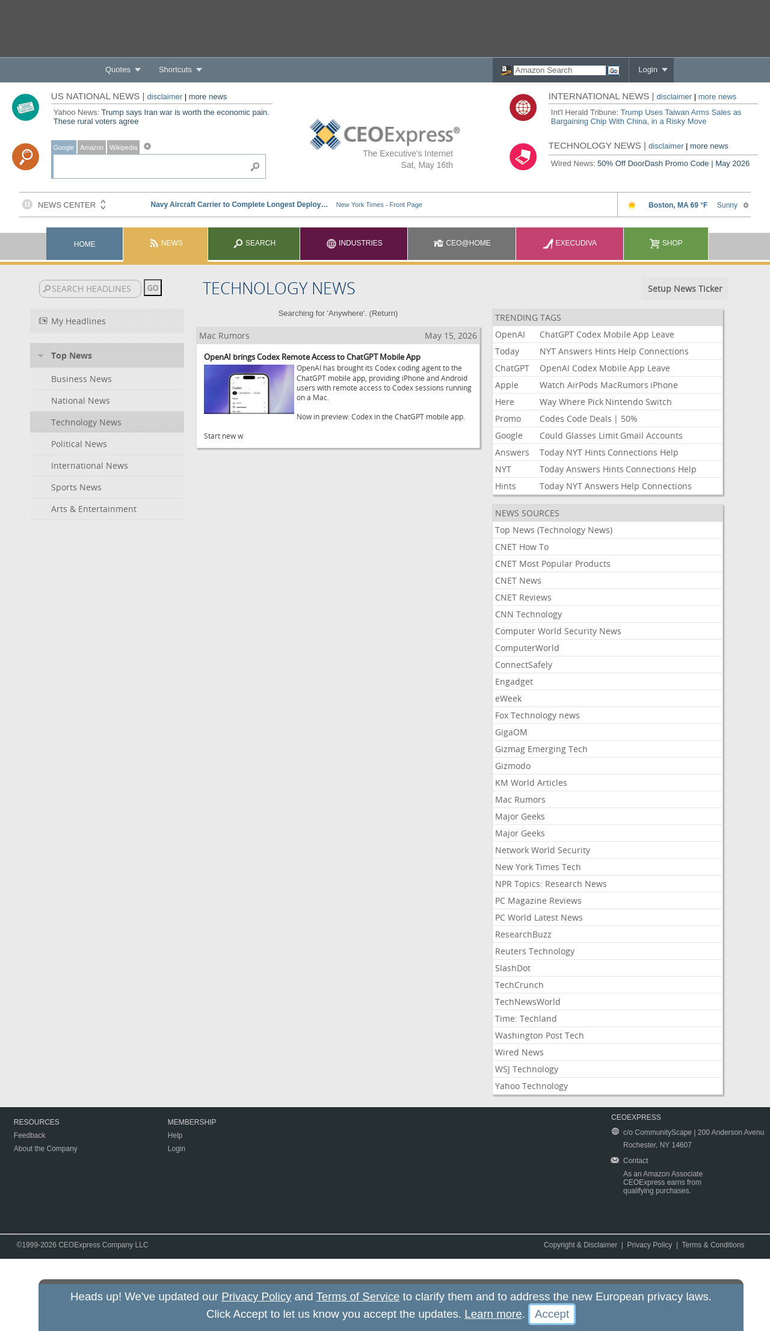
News (166, 243)
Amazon (91, 147)
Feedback (30, 1135)
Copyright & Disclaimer (580, 1245)
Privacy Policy (650, 1245)
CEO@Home (462, 243)
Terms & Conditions (713, 1245)
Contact (635, 1161)
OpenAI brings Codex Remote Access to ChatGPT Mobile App (312, 356)
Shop (665, 243)
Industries (354, 243)
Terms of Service (357, 1296)
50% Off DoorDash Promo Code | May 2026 (673, 163)
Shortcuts (175, 69)
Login (648, 69)
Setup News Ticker (685, 288)
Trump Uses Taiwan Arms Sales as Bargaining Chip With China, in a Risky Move (646, 117)
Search (254, 243)
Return (383, 313)
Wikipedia (123, 147)
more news (208, 96)
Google (64, 147)
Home (85, 244)
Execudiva (570, 243)
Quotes (118, 69)
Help (175, 1135)
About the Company (46, 1148)
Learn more (493, 1314)
